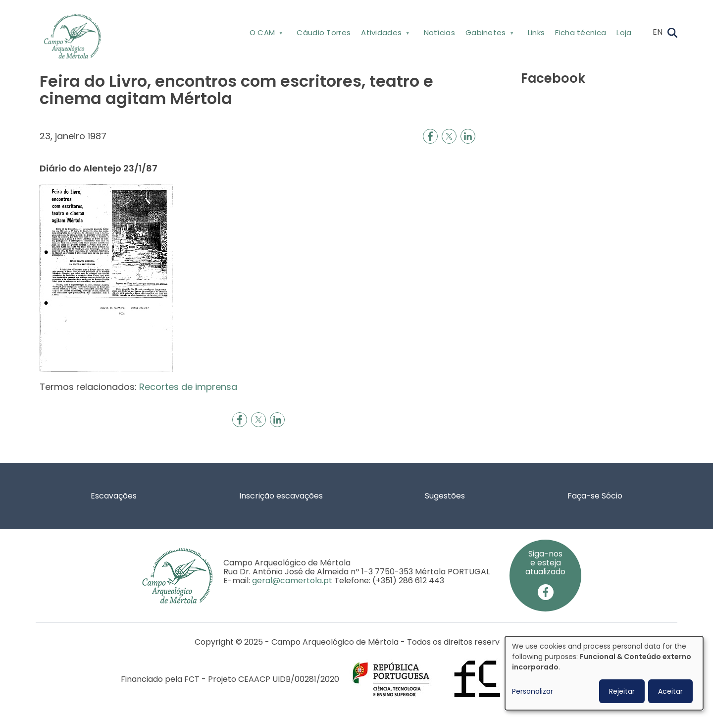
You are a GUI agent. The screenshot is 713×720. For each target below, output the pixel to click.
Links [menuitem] (536, 32)
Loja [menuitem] (623, 32)
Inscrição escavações (281, 495)
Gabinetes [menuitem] (488, 34)
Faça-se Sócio (594, 495)
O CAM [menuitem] (265, 34)
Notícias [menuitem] (439, 32)
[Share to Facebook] (430, 136)
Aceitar (670, 691)
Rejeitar (622, 691)
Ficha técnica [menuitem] (580, 32)
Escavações (114, 495)
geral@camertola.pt (292, 580)
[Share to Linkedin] (467, 136)
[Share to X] (449, 136)
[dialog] (604, 673)
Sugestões (445, 495)
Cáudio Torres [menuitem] (324, 32)
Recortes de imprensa (188, 387)
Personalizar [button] (532, 691)
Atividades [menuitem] (384, 34)
